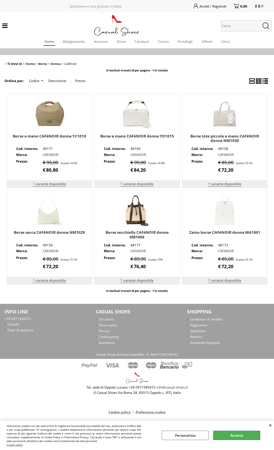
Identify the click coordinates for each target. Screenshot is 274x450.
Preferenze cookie (151, 412)
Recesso (196, 337)
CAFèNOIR (50, 154)
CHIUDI (270, 425)
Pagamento (198, 325)
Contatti (13, 324)
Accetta (236, 435)
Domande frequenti (205, 342)
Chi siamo (106, 319)
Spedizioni (198, 331)
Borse (121, 41)
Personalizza (185, 435)
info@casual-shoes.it (172, 387)
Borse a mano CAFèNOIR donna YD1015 (137, 136)
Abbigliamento (74, 41)
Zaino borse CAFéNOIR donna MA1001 (224, 232)
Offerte (206, 41)
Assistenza (106, 342)
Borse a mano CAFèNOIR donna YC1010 (49, 136)
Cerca (225, 41)
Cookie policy (15, 445)
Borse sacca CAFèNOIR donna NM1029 (49, 232)
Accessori (101, 41)
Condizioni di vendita (206, 319)
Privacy (104, 331)
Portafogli (185, 41)
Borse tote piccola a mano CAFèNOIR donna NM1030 (224, 138)
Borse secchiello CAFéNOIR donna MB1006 (137, 235)
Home (49, 41)
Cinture (163, 41)
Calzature (142, 41)
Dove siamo (108, 325)
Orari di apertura (20, 330)
